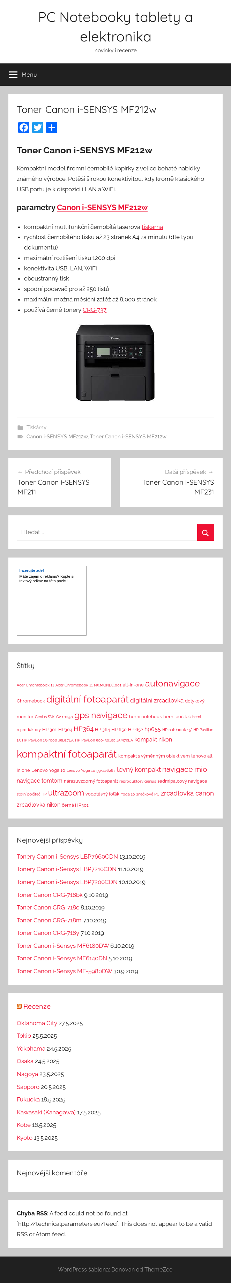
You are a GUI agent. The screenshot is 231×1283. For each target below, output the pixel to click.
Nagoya (27, 1073)
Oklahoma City (37, 1023)
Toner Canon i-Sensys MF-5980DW (64, 971)
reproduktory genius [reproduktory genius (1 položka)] (137, 781)
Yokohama (31, 1048)
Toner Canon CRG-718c (48, 907)
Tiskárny (36, 427)
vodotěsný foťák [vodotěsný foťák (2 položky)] (102, 794)
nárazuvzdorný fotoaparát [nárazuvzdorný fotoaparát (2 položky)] (91, 781)
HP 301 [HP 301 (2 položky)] (49, 729)
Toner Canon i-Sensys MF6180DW (63, 945)
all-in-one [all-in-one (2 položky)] (133, 684)
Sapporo (28, 1086)
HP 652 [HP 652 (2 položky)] (135, 729)
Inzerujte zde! (32, 570)
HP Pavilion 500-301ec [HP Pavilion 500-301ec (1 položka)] (95, 740)
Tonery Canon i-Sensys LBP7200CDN (67, 881)
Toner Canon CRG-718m (49, 920)
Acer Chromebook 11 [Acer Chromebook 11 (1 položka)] (35, 685)
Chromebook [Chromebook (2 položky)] (31, 701)
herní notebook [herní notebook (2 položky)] (145, 716)
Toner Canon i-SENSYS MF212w (128, 436)
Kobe (24, 1124)
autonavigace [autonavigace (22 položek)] (172, 683)
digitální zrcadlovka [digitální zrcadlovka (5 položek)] (157, 700)
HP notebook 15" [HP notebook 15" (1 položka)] (177, 730)
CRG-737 (94, 309)
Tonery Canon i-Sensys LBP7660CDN (67, 856)
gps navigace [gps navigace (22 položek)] (101, 715)
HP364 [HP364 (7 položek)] (84, 728)
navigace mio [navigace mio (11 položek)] (184, 769)
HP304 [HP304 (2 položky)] (65, 729)
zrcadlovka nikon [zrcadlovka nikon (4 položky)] (38, 804)
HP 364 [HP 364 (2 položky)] (102, 729)
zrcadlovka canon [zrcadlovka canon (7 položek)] (187, 793)
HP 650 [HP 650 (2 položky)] (119, 729)
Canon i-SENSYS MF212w (102, 207)
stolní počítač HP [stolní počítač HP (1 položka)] (32, 794)
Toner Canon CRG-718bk (50, 894)
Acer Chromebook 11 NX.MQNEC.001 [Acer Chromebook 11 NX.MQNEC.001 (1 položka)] (88, 685)
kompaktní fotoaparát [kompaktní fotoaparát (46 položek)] (67, 754)
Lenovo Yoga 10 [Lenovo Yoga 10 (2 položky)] (48, 770)
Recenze (37, 1006)
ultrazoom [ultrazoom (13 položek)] (66, 792)
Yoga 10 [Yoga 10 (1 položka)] (128, 794)
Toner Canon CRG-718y (48, 932)
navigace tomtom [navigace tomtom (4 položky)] (39, 780)
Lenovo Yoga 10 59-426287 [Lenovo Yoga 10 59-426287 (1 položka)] (91, 770)
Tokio (24, 1035)
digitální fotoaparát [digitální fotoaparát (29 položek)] (87, 699)
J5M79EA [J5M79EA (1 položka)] (125, 740)
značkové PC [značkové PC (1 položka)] (147, 794)
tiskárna (152, 226)
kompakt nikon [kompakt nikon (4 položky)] (153, 739)
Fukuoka (28, 1099)
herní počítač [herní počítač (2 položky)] (177, 716)
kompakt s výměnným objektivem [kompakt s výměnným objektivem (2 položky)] (154, 756)
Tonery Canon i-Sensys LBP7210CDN (67, 869)
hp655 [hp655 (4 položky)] (152, 729)
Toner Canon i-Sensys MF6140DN (62, 958)
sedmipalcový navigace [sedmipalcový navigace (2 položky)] (182, 781)
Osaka (25, 1061)
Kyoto (24, 1137)
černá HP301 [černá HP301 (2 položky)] (75, 805)
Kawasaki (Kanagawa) (46, 1112)
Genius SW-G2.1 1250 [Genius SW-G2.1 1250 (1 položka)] (54, 717)
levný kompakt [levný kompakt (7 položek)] (139, 769)
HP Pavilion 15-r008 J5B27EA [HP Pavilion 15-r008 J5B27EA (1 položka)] (48, 740)
